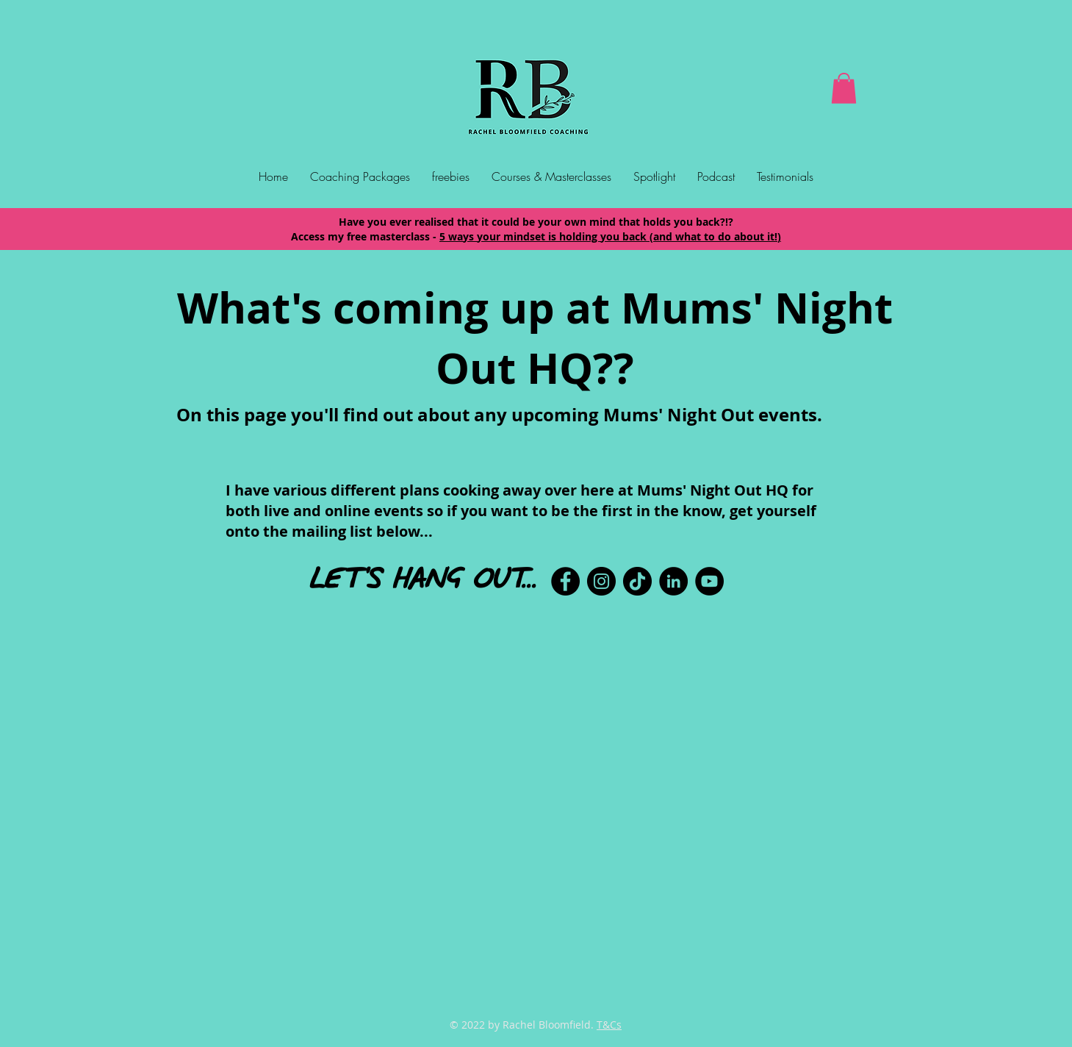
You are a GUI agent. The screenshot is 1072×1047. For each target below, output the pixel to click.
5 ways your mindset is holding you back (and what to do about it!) (610, 236)
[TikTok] (637, 581)
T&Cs (609, 1025)
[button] (844, 88)
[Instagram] (601, 581)
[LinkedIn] (673, 581)
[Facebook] (565, 581)
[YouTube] (709, 581)
